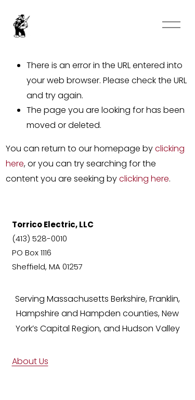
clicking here (144, 179)
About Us (30, 361)
